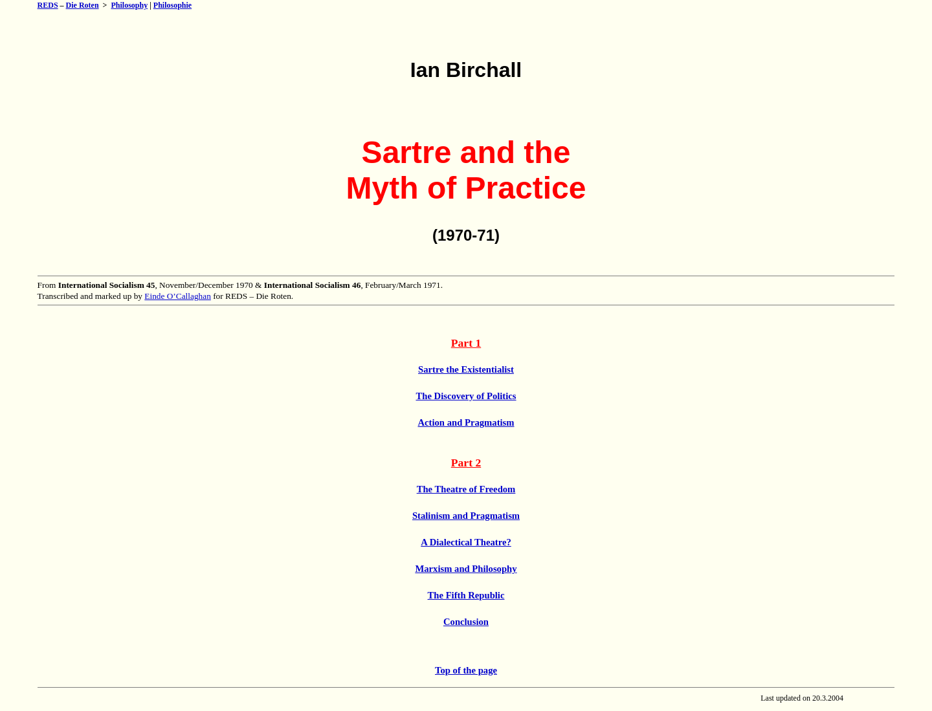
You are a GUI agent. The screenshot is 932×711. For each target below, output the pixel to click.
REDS (48, 5)
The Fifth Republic (466, 595)
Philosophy (129, 5)
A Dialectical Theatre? (466, 542)
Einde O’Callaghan (177, 296)
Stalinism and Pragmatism (466, 515)
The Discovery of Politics (466, 396)
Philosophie (172, 5)
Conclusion (466, 622)
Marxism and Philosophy (465, 568)
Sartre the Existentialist (466, 369)
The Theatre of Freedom (466, 489)
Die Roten (82, 5)
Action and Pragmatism (466, 422)
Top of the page (466, 670)
